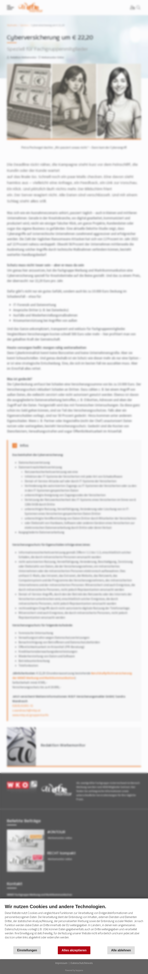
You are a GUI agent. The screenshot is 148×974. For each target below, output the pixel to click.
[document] (74, 924)
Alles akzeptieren (74, 950)
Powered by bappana (74, 970)
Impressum (61, 963)
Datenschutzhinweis (82, 963)
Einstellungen (27, 950)
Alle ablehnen (121, 950)
